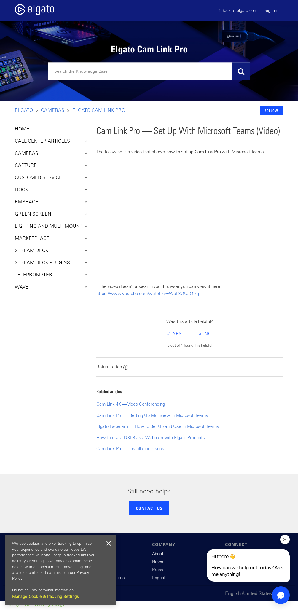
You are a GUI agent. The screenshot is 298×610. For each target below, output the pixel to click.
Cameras (52, 110)
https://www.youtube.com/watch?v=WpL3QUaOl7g (147, 293)
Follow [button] (271, 110)
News (157, 561)
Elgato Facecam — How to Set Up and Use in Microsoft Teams (157, 426)
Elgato (24, 110)
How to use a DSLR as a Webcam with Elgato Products (150, 437)
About (157, 553)
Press (157, 569)
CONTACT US (149, 508)
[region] (60, 570)
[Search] (149, 71)
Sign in (270, 10)
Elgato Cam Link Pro (98, 110)
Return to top (112, 366)
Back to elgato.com (237, 10)
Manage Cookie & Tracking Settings (45, 596)
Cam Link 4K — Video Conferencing (130, 404)
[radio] (174, 333)
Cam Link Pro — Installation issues (130, 448)
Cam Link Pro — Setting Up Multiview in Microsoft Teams (152, 415)
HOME (22, 129)
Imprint (158, 577)
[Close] (108, 543)
